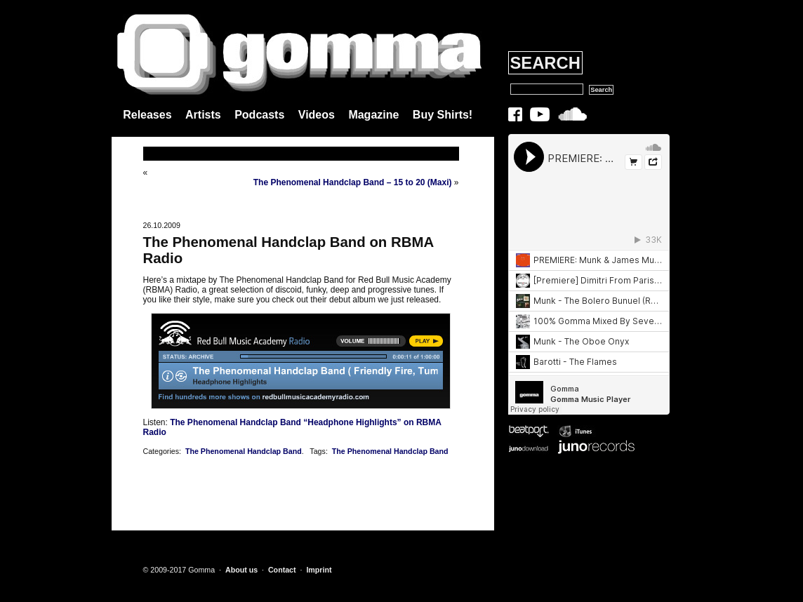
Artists (203, 115)
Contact (282, 570)
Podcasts (259, 115)
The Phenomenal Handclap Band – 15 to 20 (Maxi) (352, 182)
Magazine (373, 115)
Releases (147, 115)
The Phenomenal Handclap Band (243, 451)
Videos (316, 115)
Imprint (318, 570)
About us (241, 570)
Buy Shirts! (442, 115)
